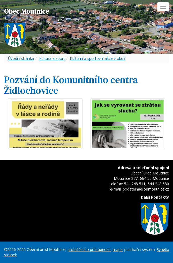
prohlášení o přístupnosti (89, 249)
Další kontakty (155, 197)
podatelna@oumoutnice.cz (146, 189)
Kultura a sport (52, 58)
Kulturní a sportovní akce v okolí (97, 58)
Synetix (163, 249)
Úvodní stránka (21, 58)
